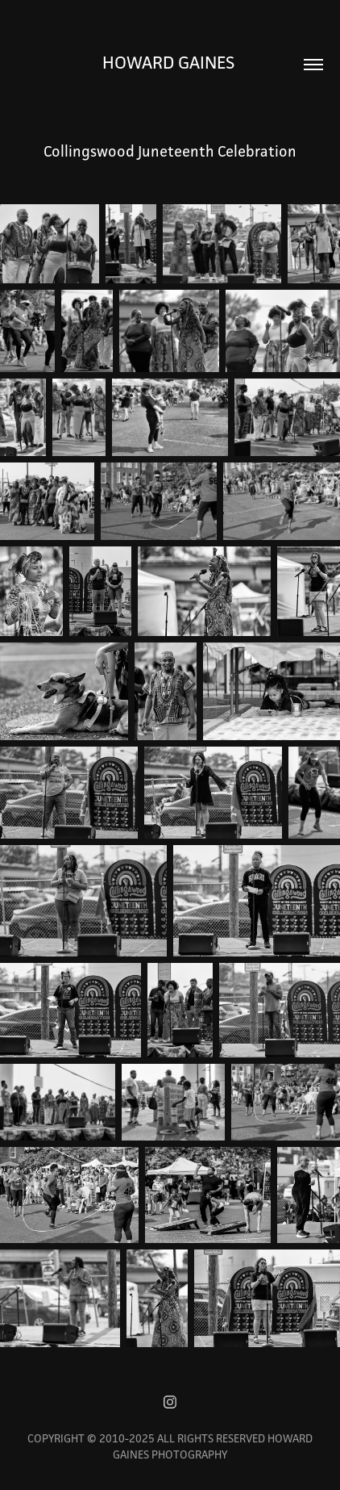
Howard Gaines (170, 62)
